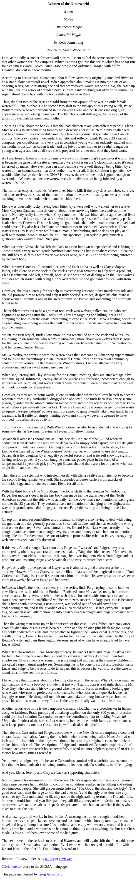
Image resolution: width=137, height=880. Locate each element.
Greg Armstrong (50, 874)
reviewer (65, 859)
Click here (9, 866)
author (50, 859)
